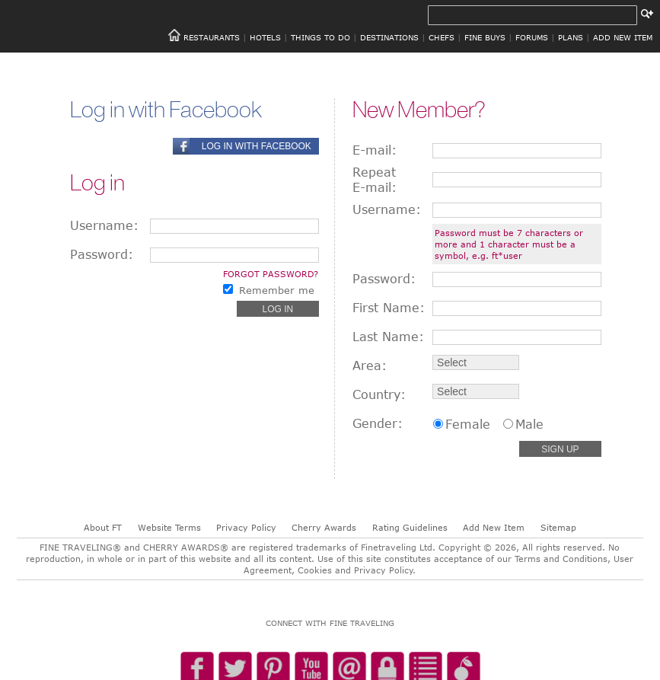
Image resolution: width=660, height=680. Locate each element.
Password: (101, 254)
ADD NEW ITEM (622, 37)
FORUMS (531, 37)
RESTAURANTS (211, 37)
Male (529, 424)
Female (467, 424)
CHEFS (441, 37)
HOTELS (265, 37)
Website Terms (169, 527)
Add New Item (493, 527)
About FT (103, 527)
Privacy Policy (246, 527)
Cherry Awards (324, 527)
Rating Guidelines (410, 527)
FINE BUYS (484, 37)
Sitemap (558, 527)
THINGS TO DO (320, 37)
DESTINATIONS (389, 37)
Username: (104, 225)
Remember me (276, 290)
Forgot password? (270, 274)
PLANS (570, 37)
